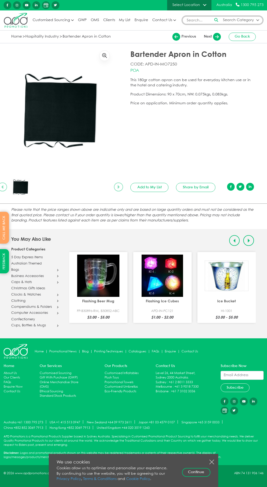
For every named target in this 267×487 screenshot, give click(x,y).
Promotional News (63, 351)
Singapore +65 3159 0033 (200, 422)
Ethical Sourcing (51, 391)
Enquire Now (13, 386)
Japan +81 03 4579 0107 (156, 422)
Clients (109, 20)
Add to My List (149, 187)
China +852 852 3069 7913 (23, 427)
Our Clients (12, 377)
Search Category (238, 20)
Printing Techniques (108, 351)
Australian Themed (26, 263)
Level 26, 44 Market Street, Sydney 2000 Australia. (175, 375)
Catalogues (137, 351)
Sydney (161, 382)
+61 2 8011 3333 (181, 382)
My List (124, 20)
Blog (85, 351)
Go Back (242, 36)
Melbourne (164, 386)
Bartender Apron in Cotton (87, 36)
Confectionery (23, 319)
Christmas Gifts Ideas (28, 288)
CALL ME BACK (4, 228)
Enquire (141, 20)
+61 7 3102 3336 (183, 391)
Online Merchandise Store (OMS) (59, 384)
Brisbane (162, 391)
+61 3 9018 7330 (186, 386)
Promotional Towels (119, 382)
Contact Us (162, 20)
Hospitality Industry (42, 36)
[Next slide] (118, 187)
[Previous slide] (234, 240)
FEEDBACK (4, 261)
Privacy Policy (69, 479)
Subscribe (235, 387)
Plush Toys (112, 377)
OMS (95, 20)
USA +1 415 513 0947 (65, 422)
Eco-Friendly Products (120, 391)
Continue (196, 472)
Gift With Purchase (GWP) (59, 377)
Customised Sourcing (51, 20)
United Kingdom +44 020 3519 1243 (123, 427)
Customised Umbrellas (121, 386)
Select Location (186, 5)
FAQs (155, 351)
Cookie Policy (138, 479)
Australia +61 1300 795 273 (23, 422)
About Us (10, 373)
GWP (82, 20)
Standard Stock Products (58, 395)
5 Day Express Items (27, 257)
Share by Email (196, 187)
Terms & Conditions (100, 479)
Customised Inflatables (122, 373)
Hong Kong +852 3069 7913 (70, 427)
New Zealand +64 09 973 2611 (109, 422)
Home (16, 36)
